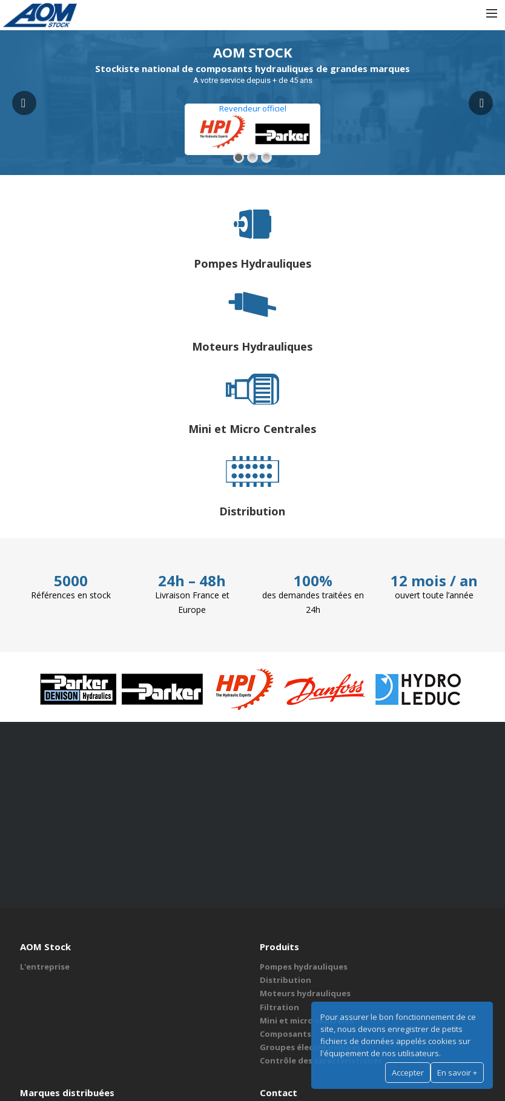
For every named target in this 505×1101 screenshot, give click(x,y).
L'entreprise (45, 966)
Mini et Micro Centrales (252, 429)
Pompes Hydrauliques (252, 263)
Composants (285, 1033)
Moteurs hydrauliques (305, 993)
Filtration (279, 1007)
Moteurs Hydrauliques (252, 346)
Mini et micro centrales (307, 1020)
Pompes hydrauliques (304, 966)
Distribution (252, 511)
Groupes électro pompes (310, 1047)
